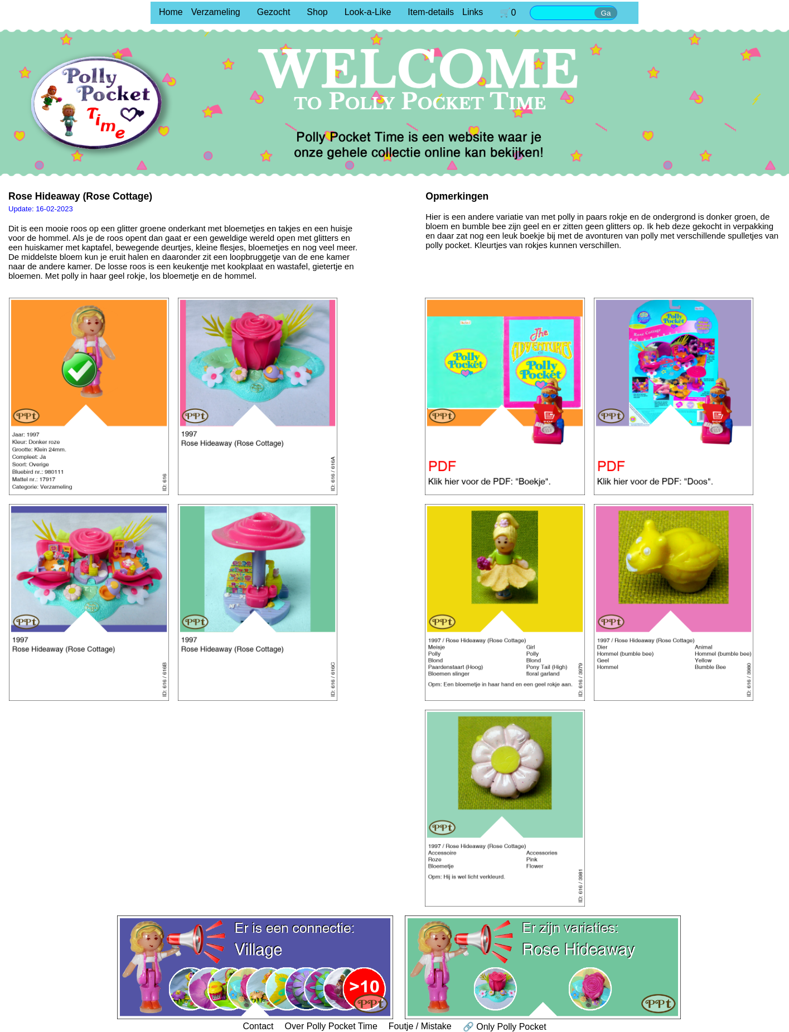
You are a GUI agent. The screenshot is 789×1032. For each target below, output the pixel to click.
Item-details (431, 12)
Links (472, 12)
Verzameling (215, 12)
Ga (606, 13)
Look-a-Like (368, 12)
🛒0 (508, 12)
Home (171, 12)
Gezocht (274, 12)
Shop (317, 12)
